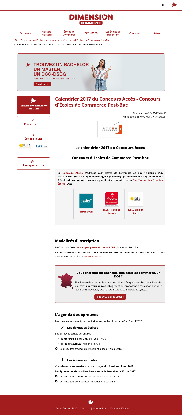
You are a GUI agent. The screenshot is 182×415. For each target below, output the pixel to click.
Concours (134, 33)
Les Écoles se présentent (112, 33)
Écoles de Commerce (69, 33)
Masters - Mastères (47, 33)
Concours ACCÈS (72, 173)
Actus (156, 33)
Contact (85, 408)
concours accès (92, 256)
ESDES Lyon (86, 211)
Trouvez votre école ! (110, 296)
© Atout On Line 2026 (65, 408)
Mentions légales (119, 408)
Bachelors (25, 33)
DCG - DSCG (91, 33)
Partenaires (99, 408)
